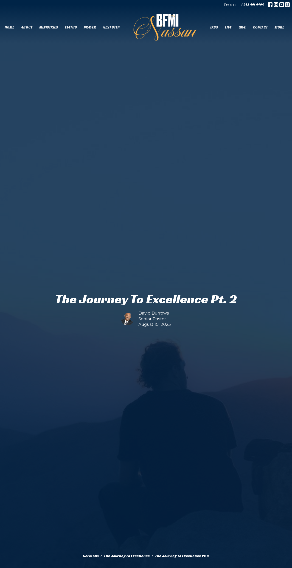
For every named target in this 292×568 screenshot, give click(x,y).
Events (71, 27)
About (26, 27)
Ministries (48, 27)
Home (9, 27)
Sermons (91, 555)
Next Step (111, 27)
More (279, 27)
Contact (230, 4)
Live (228, 27)
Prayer (90, 27)
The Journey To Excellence (127, 555)
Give (242, 27)
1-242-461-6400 (252, 4)
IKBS (214, 27)
